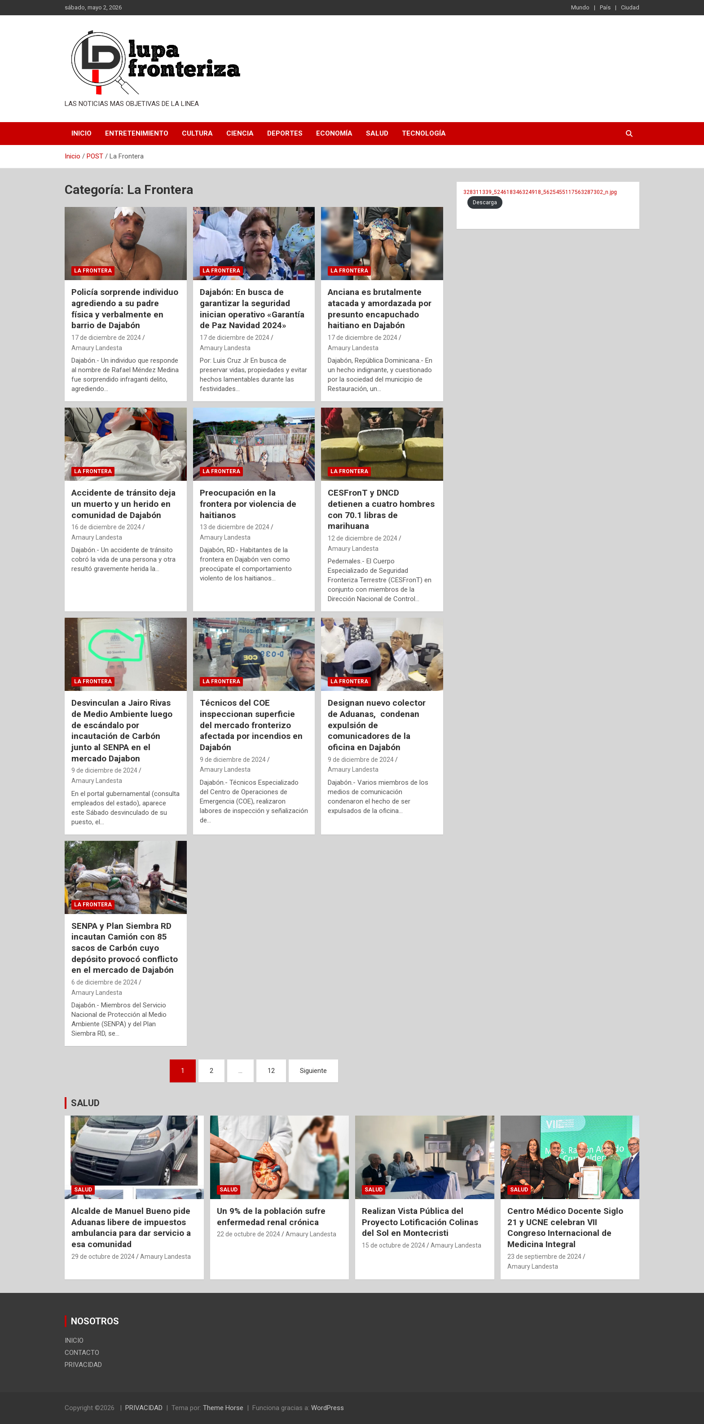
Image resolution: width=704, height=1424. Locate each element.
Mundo (580, 7)
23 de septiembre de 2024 (544, 1256)
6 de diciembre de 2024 (104, 982)
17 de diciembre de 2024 (106, 337)
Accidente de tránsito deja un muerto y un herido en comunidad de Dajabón (123, 504)
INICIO (81, 133)
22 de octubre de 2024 (248, 1234)
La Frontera (93, 271)
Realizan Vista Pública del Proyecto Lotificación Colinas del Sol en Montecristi (420, 1222)
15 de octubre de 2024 (393, 1245)
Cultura (197, 133)
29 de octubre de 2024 (103, 1256)
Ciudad (630, 7)
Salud (377, 133)
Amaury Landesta (96, 348)
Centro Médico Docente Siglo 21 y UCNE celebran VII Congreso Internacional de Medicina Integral (565, 1227)
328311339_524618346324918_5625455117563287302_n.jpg (540, 192)
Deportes (285, 133)
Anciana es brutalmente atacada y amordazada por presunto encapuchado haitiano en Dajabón (379, 308)
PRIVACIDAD (83, 1365)
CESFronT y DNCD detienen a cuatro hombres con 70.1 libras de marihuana (381, 509)
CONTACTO (82, 1353)
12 (271, 1071)
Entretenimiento (136, 133)
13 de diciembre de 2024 (234, 527)
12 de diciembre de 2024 (362, 538)
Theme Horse (223, 1408)
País (605, 7)
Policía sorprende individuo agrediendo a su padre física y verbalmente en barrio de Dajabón (124, 308)
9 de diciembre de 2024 (104, 770)
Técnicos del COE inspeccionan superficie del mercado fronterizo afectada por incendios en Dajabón (251, 725)
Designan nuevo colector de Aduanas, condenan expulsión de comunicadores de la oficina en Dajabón (377, 725)
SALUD (85, 1103)
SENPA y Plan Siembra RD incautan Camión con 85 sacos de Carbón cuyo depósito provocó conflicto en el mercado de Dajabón (124, 948)
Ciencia (240, 133)
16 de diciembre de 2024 (106, 527)
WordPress (327, 1408)
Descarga (485, 202)
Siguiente (313, 1071)
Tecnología (424, 133)
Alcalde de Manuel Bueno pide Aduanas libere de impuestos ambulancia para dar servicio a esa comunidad (131, 1227)
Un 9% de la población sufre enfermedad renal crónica (271, 1216)
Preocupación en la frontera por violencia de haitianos (248, 504)
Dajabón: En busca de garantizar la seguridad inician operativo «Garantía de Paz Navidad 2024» (252, 308)
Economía (334, 133)
